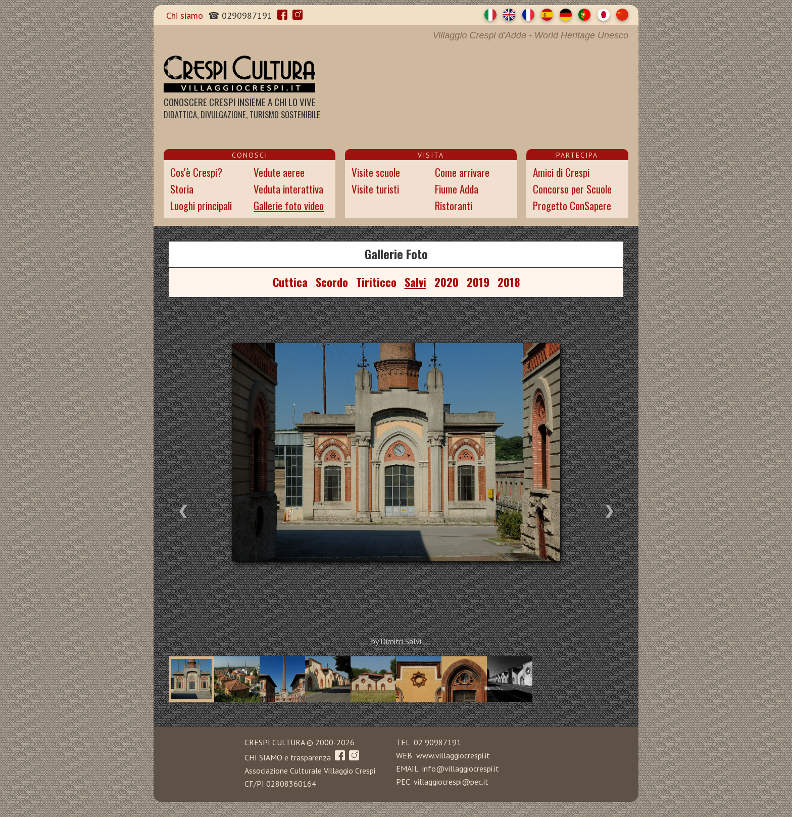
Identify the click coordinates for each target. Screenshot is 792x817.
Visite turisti (375, 189)
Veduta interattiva (288, 189)
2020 (446, 281)
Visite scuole (376, 172)
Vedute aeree (279, 172)
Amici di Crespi (561, 172)
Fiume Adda (456, 189)
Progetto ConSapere (572, 205)
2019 (478, 281)
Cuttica (290, 281)
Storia (181, 189)
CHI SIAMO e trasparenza (287, 757)
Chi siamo (184, 16)
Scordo (332, 281)
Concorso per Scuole (572, 189)
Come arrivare (462, 172)
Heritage (578, 35)
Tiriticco (376, 281)
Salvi (415, 281)
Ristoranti (453, 205)
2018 (509, 281)
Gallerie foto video (289, 205)
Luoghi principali (201, 205)
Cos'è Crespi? (196, 172)
